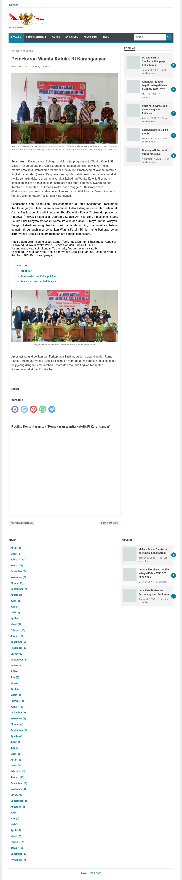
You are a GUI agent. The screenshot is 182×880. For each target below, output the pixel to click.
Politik (56, 37)
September (18, 589)
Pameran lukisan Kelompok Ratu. (39, 276)
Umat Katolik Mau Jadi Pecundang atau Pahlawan (155, 109)
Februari (17, 559)
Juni (14, 606)
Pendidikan (90, 37)
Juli (15, 600)
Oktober (16, 583)
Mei (15, 612)
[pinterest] (33, 409)
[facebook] (14, 409)
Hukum (105, 37)
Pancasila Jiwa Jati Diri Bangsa (38, 281)
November (18, 577)
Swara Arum (95, 873)
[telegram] (51, 409)
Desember (18, 571)
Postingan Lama (109, 523)
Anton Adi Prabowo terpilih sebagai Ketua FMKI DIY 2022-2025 (154, 85)
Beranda (13, 5)
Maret (16, 553)
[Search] (150, 37)
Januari (16, 565)
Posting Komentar (41, 66)
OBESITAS (26, 271)
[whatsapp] (42, 409)
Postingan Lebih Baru (22, 523)
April (15, 547)
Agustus (16, 594)
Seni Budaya (72, 37)
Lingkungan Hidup (36, 37)
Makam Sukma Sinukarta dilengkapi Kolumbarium (153, 61)
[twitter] (24, 409)
